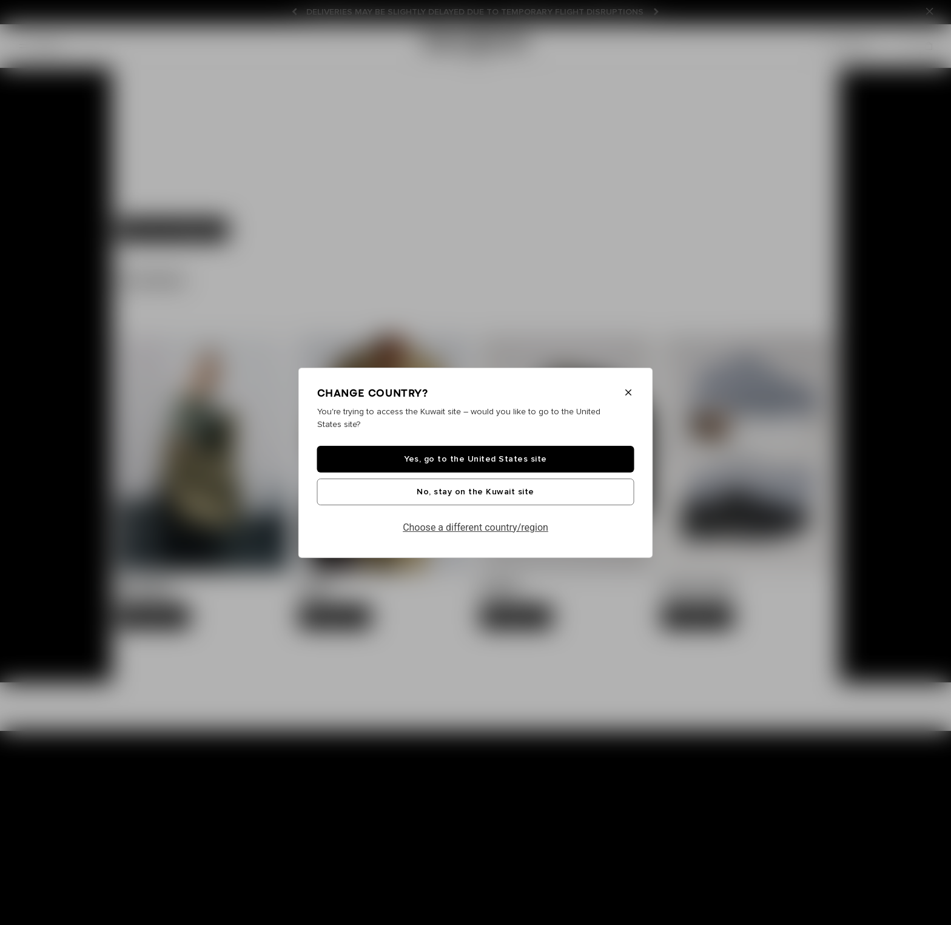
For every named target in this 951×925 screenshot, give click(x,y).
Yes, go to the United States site (475, 459)
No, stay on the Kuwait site (475, 492)
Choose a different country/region (475, 527)
